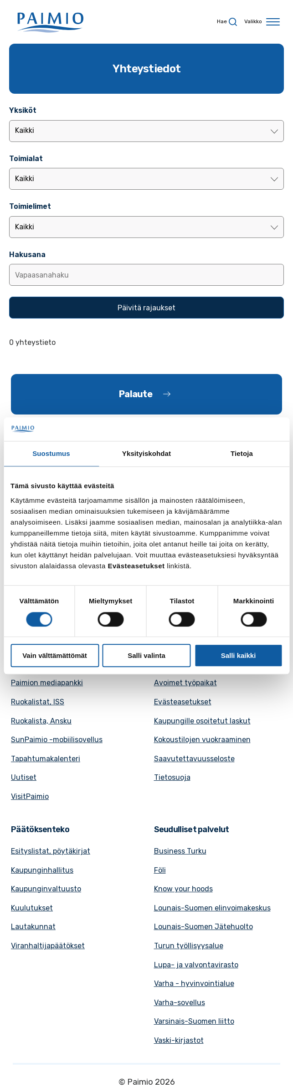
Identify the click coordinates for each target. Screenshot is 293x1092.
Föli (160, 870)
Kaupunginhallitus (42, 870)
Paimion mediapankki (47, 682)
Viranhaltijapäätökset (48, 945)
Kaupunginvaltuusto (46, 889)
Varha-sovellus (179, 1002)
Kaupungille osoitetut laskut (202, 721)
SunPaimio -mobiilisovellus (57, 739)
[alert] (146, 343)
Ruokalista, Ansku (41, 721)
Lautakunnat (33, 926)
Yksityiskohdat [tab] (146, 454)
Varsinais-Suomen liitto (194, 1021)
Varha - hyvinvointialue (194, 983)
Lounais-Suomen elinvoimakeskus (212, 908)
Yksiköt (22, 110)
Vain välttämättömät (54, 655)
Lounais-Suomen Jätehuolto (203, 926)
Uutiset (23, 777)
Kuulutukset (32, 908)
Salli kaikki (238, 655)
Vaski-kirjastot (179, 1040)
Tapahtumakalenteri (45, 758)
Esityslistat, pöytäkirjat (50, 851)
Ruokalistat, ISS (37, 702)
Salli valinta (146, 655)
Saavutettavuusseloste (194, 758)
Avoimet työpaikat (185, 682)
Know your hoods (183, 889)
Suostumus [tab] (51, 454)
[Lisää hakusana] (146, 275)
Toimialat (26, 158)
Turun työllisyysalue (188, 945)
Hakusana (27, 254)
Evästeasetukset (182, 702)
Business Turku (180, 851)
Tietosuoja (172, 777)
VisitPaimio (30, 796)
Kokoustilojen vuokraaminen (202, 739)
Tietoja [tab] (242, 454)
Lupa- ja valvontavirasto (196, 965)
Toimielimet (30, 206)
